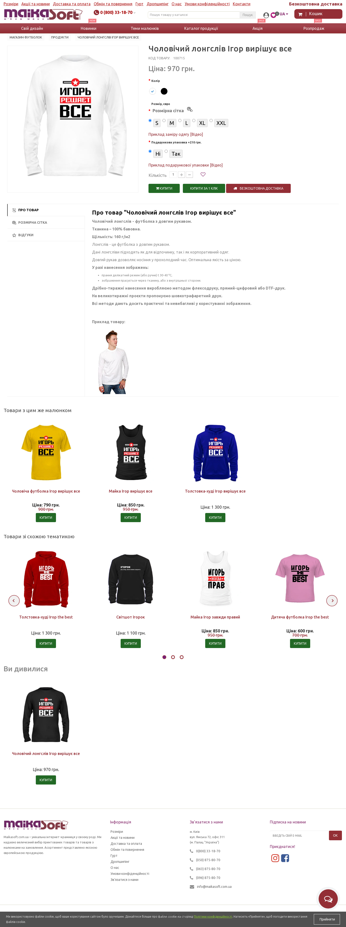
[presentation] (14, 600)
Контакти (241, 4)
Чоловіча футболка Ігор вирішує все (46, 491)
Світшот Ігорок (130, 617)
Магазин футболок (26, 37)
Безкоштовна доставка (258, 188)
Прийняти (327, 919)
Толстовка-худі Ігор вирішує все (215, 491)
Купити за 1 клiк (204, 188)
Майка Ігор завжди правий (215, 617)
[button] (164, 658)
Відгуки (22, 235)
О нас (177, 4)
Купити (164, 188)
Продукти (59, 37)
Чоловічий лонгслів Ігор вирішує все (46, 753)
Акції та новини (35, 4)
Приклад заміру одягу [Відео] (175, 134)
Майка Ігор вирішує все (130, 491)
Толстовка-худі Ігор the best (46, 617)
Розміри (11, 4)
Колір (155, 80)
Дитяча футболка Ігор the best (300, 617)
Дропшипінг (157, 4)
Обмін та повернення (113, 4)
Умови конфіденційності (207, 4)
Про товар (25, 210)
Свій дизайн (32, 28)
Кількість (157, 175)
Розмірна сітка (29, 223)
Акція (258, 28)
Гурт (139, 4)
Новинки (88, 28)
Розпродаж (313, 28)
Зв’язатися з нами (124, 880)
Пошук (248, 15)
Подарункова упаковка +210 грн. (176, 142)
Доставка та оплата (72, 4)
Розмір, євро (172, 108)
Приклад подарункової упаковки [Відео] (185, 165)
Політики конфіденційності (213, 916)
